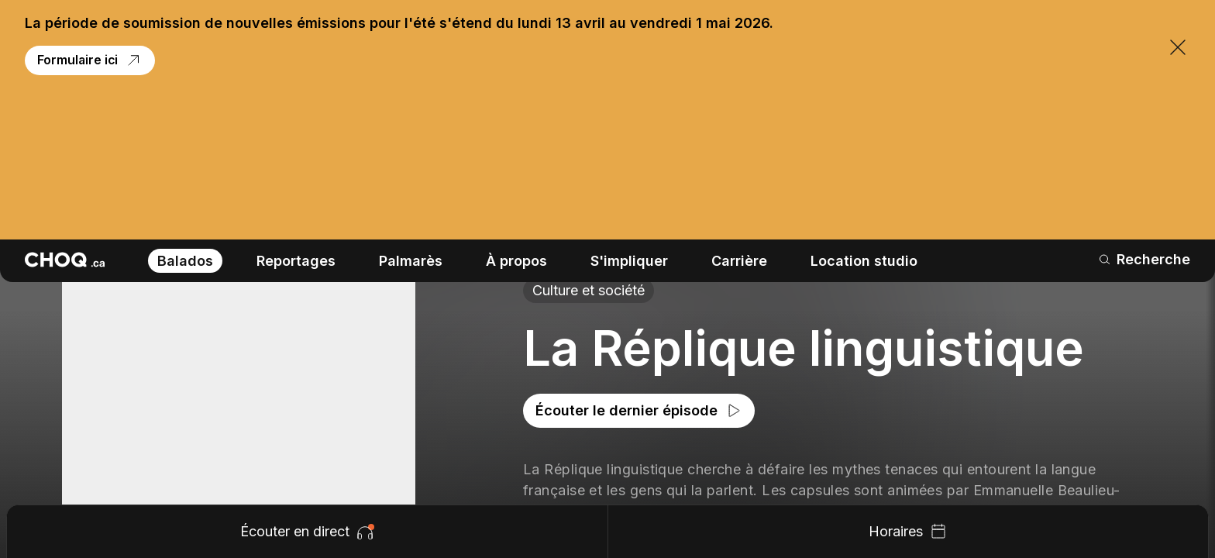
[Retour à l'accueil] (65, 114)
